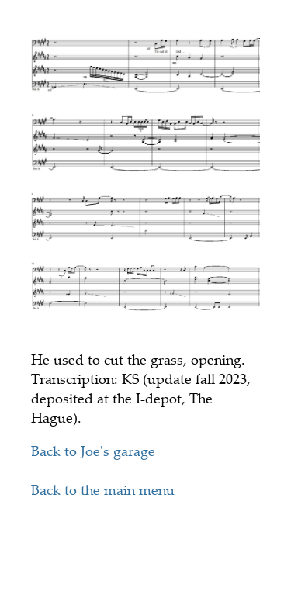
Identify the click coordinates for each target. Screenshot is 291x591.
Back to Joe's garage (93, 450)
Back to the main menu (103, 489)
